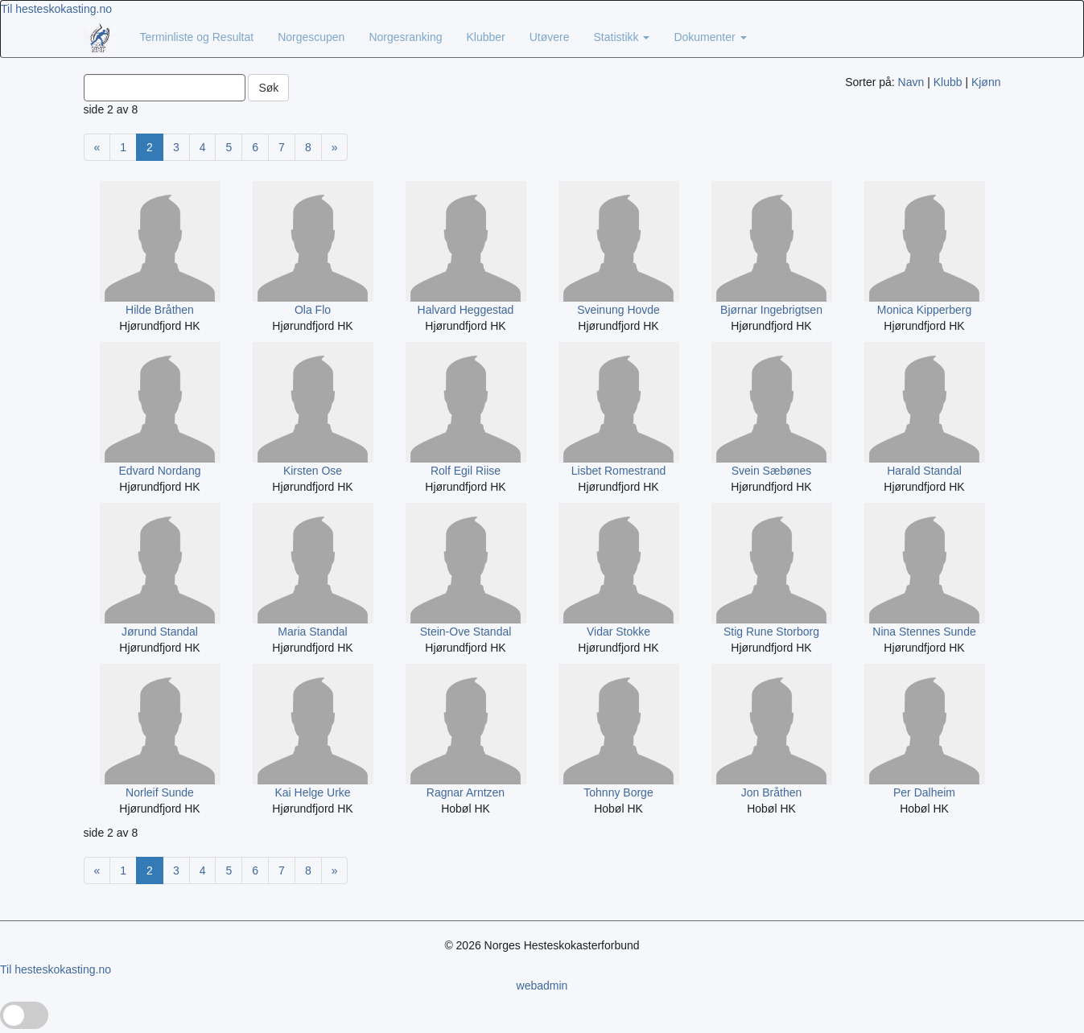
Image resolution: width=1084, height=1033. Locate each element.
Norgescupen (311, 37)
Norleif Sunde (160, 792)
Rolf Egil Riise (466, 470)
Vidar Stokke (618, 631)
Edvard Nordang (160, 470)
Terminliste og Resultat (197, 37)
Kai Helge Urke (312, 792)
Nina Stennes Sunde (923, 631)
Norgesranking (405, 37)
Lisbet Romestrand (618, 470)
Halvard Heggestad (466, 309)
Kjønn (986, 82)
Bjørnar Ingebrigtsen (771, 309)
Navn (911, 82)
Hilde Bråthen (160, 309)
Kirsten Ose (312, 470)
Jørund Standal (160, 631)
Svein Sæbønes (772, 470)
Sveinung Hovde (618, 309)
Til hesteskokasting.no (56, 8)
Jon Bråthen (771, 792)
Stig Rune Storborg (771, 631)
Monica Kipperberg (924, 309)
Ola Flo (313, 309)
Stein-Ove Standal (466, 631)
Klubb (948, 82)
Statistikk (622, 37)
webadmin (542, 985)
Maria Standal (312, 631)
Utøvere (550, 37)
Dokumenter (710, 37)
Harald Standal (924, 470)
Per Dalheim (924, 792)
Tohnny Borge (618, 792)
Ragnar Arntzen (466, 792)
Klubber (485, 37)
